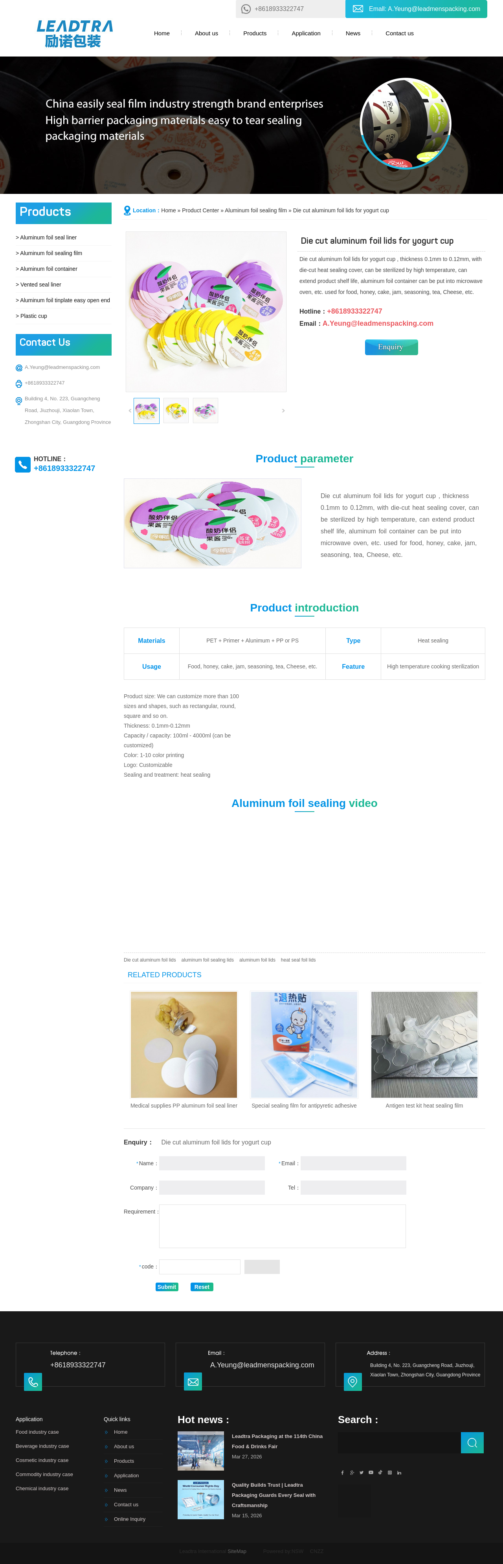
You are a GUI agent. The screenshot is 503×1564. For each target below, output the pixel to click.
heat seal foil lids (298, 960)
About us (206, 33)
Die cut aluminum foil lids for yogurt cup (341, 210)
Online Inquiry (129, 1519)
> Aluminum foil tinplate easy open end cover (70, 300)
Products (254, 33)
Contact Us (45, 343)
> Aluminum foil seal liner (46, 237)
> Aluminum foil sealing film (49, 253)
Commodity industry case (44, 1474)
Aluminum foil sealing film (256, 210)
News (353, 33)
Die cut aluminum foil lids (150, 960)
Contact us (400, 33)
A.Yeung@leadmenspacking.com (434, 8)
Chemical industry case (42, 1488)
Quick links (117, 1419)
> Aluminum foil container (46, 269)
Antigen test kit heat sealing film (424, 1105)
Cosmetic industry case (42, 1460)
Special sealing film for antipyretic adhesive (304, 1105)
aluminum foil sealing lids (208, 960)
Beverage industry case (42, 1446)
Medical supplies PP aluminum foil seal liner (183, 1105)
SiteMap (237, 1551)
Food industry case (37, 1432)
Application (306, 33)
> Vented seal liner (38, 284)
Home (162, 33)
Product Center (200, 210)
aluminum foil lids (257, 960)
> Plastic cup (31, 316)
